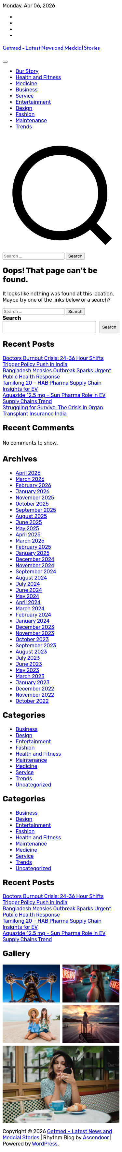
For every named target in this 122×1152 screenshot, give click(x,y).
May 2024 (27, 596)
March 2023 (30, 676)
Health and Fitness (38, 77)
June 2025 (29, 522)
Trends (24, 127)
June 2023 (29, 664)
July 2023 (28, 658)
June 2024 (29, 590)
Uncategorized (33, 785)
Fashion (25, 114)
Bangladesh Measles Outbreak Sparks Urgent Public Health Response (57, 373)
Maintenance (31, 120)
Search (12, 318)
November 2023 (35, 633)
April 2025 (28, 535)
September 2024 (36, 572)
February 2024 (33, 615)
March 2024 (30, 609)
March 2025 (30, 541)
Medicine (26, 83)
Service (25, 96)
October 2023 (32, 639)
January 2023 (32, 682)
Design (24, 108)
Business (26, 90)
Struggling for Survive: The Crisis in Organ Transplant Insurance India (53, 410)
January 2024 (32, 621)
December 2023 (35, 627)
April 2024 (28, 602)
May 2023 (27, 670)
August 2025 (31, 516)
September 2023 (36, 645)
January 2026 (32, 491)
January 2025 (32, 553)
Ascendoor (96, 1137)
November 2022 (35, 695)
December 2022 (35, 689)
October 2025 (32, 504)
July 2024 (28, 584)
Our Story (27, 71)
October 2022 (32, 701)
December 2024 (35, 559)
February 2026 (33, 485)
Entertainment (33, 102)
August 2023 (31, 652)
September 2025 (36, 510)
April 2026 (28, 473)
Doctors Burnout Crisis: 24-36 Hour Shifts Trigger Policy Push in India (53, 361)
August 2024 (31, 578)
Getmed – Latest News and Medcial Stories (51, 48)
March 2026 (30, 479)
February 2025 (33, 547)
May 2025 (27, 528)
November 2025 (35, 498)
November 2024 (35, 565)
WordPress (45, 1144)
